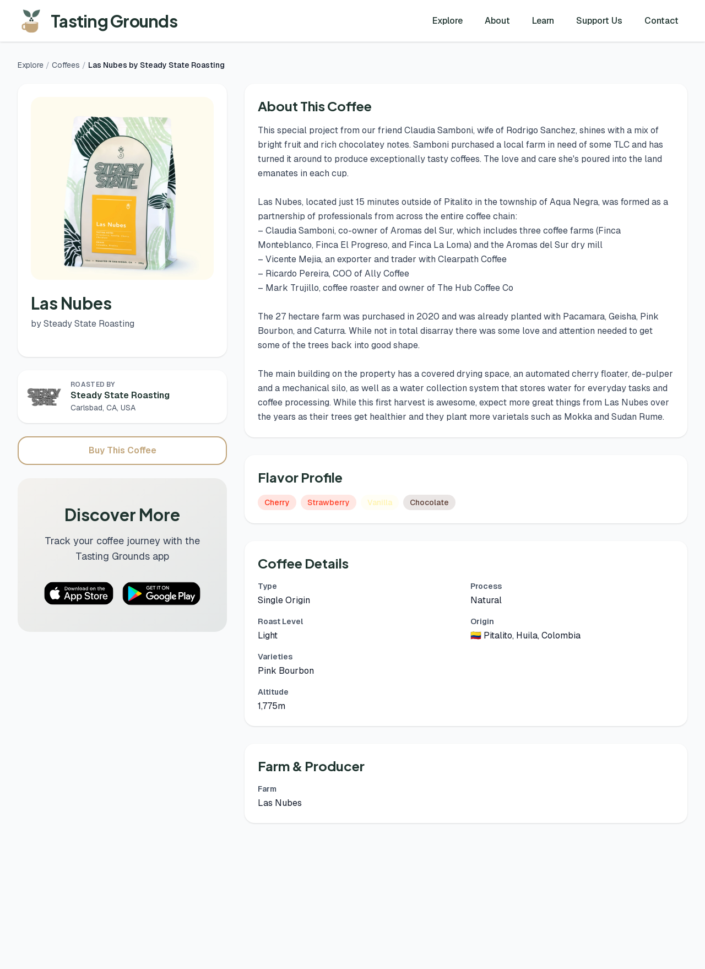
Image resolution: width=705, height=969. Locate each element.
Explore (447, 20)
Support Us (599, 20)
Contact (661, 20)
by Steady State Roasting (82, 323)
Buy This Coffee (122, 450)
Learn (543, 20)
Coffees (66, 65)
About (497, 20)
